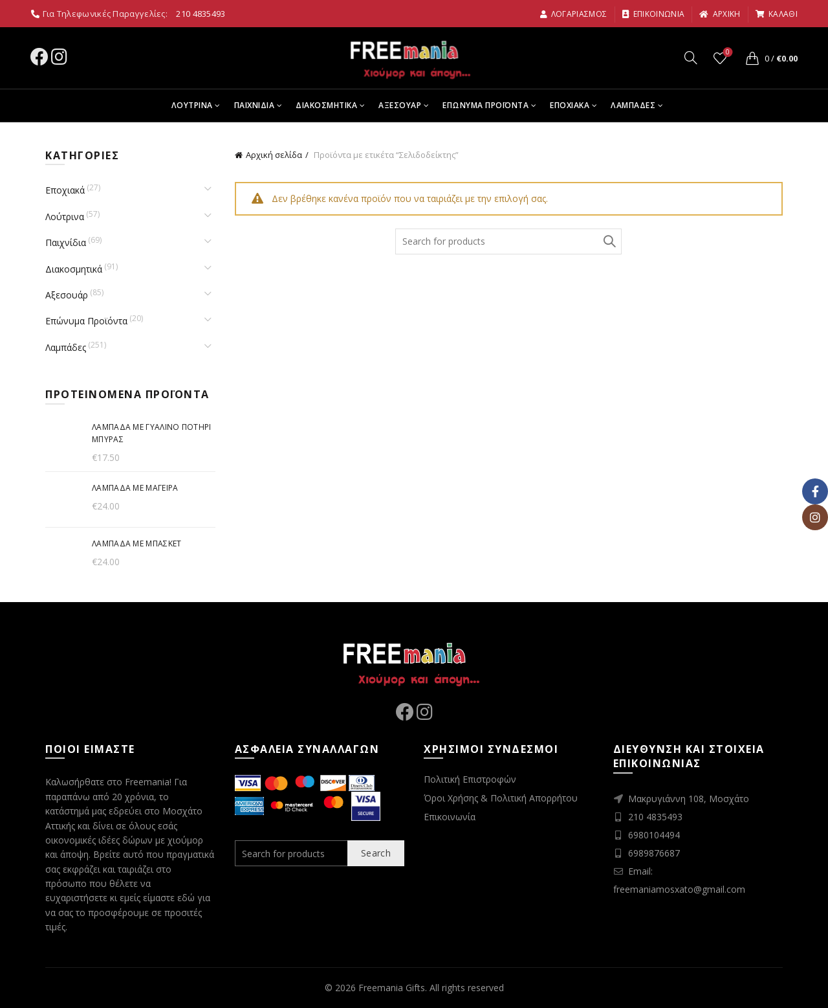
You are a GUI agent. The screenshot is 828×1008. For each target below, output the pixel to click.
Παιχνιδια (254, 105)
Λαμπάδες (65, 347)
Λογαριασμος (573, 13)
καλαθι (776, 13)
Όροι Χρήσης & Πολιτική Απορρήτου (501, 798)
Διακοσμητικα (326, 105)
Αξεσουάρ (66, 295)
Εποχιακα (569, 105)
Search (609, 241)
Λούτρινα (64, 216)
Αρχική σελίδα (274, 155)
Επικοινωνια (653, 13)
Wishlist (726, 53)
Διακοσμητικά (73, 269)
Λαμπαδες (633, 105)
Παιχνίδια (65, 242)
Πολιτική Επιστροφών (470, 779)
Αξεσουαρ (399, 105)
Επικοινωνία (449, 817)
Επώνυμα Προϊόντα (86, 321)
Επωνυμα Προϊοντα (485, 105)
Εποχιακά (65, 190)
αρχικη (719, 13)
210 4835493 (200, 13)
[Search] (691, 57)
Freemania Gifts (391, 987)
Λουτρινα (192, 105)
